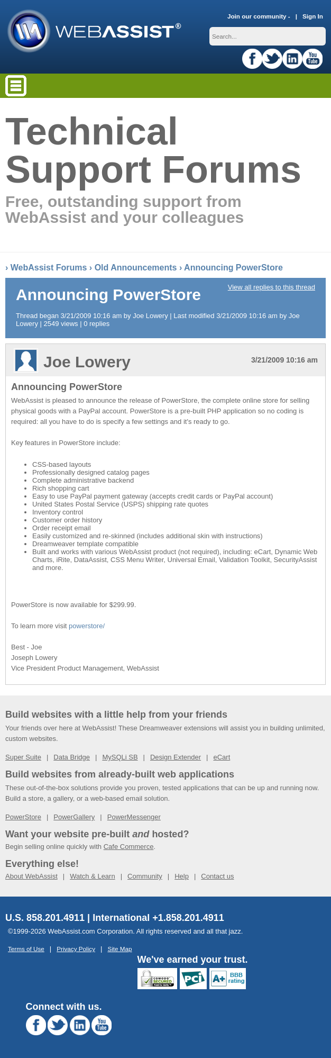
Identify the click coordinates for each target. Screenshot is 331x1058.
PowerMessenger (134, 817)
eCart (221, 757)
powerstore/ (87, 626)
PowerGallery (74, 817)
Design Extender (175, 757)
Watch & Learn (92, 876)
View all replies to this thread (271, 287)
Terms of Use (26, 948)
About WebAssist (31, 876)
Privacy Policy (76, 948)
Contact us (217, 876)
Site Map (119, 948)
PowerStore (23, 817)
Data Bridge (71, 757)
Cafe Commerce (129, 847)
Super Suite (23, 757)
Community (144, 876)
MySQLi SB (119, 757)
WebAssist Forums (49, 267)
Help (181, 876)
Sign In (312, 16)
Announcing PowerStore (233, 267)
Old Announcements (136, 267)
